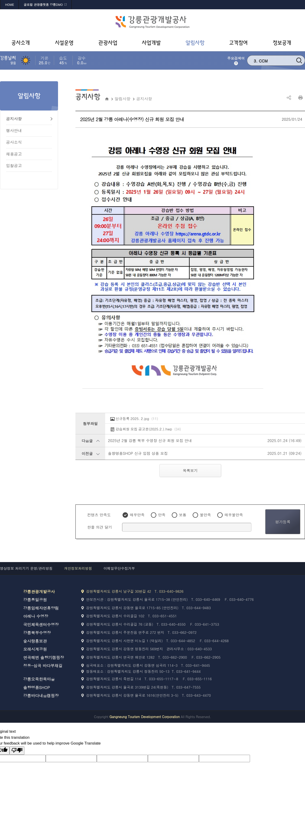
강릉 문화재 (269, 60)
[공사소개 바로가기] (22, 43)
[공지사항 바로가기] (29, 119)
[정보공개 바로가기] (283, 43)
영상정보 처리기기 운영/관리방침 (26, 568)
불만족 (205, 514)
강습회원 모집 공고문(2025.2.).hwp (148, 429)
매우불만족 (233, 514)
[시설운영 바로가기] (65, 43)
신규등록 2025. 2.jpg (137, 418)
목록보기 (190, 470)
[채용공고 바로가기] (29, 154)
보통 (182, 514)
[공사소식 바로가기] (29, 142)
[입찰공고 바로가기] (29, 166)
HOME (9, 4)
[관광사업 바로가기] (109, 43)
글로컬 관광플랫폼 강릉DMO (43, 4)
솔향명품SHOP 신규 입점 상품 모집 (138, 453)
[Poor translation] (17, 750)
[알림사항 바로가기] (196, 43)
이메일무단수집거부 (119, 568)
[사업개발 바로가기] (152, 43)
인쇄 (300, 97)
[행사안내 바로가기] (29, 131)
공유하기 (288, 97)
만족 (161, 514)
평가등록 (282, 521)
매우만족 (137, 514)
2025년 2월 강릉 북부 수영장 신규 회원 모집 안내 (150, 440)
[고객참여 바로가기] (240, 43)
